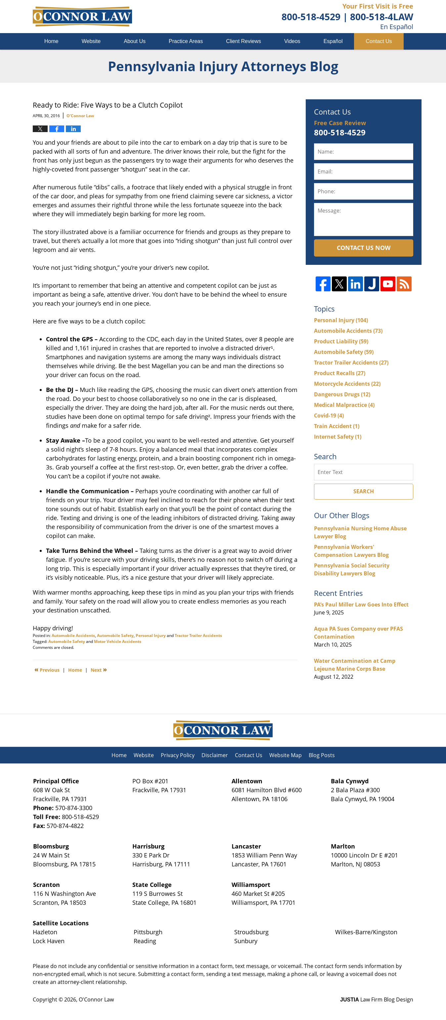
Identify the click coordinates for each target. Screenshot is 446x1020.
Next (99, 669)
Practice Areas (186, 41)
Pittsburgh (148, 932)
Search (363, 491)
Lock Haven (49, 941)
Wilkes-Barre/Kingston (366, 932)
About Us (135, 41)
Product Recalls (339, 373)
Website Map (285, 755)
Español (333, 41)
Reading (145, 941)
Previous (47, 669)
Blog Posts (322, 755)
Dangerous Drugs (342, 394)
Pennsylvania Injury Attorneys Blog (82, 16)
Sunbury (245, 941)
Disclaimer (214, 755)
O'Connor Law (96, 999)
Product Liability (341, 341)
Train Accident (336, 426)
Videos (292, 41)
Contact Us (379, 41)
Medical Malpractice (344, 405)
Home (51, 41)
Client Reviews (243, 41)
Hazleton (45, 932)
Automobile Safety (115, 635)
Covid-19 (329, 415)
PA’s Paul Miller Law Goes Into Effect (361, 604)
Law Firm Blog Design (376, 999)
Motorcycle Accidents (347, 383)
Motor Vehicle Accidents (117, 641)
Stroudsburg (251, 932)
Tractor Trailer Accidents (198, 635)
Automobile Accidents (73, 635)
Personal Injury (151, 635)
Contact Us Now (363, 248)
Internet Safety (337, 436)
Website (91, 41)
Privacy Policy (178, 755)
